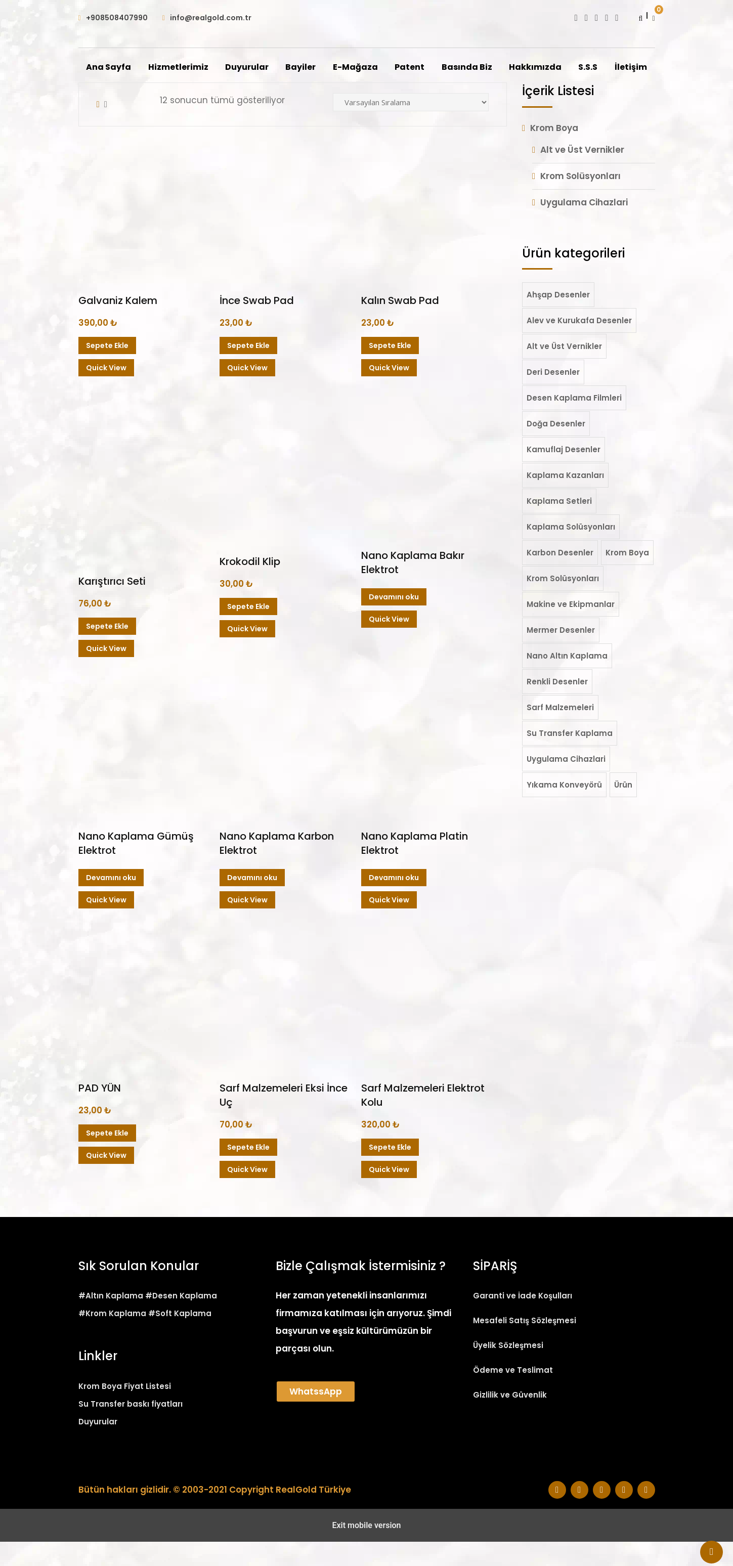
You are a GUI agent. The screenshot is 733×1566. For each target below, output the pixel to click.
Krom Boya (554, 152)
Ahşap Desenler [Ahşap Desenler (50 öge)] (558, 319)
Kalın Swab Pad (400, 325)
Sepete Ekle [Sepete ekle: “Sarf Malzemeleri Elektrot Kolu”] (390, 1171)
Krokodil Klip (250, 586)
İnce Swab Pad (257, 325)
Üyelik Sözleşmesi (508, 1369)
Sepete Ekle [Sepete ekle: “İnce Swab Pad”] (248, 370)
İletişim (367, 91)
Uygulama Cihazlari (584, 227)
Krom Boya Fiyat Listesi (124, 1410)
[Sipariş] (411, 126)
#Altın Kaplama (110, 1320)
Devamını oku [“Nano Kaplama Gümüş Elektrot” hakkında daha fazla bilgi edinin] (111, 902)
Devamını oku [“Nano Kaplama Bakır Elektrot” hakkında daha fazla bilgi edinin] (394, 621)
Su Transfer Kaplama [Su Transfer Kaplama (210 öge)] (570, 757)
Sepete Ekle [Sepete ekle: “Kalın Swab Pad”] (390, 370)
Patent (435, 67)
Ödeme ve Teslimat (513, 1394)
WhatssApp (315, 1416)
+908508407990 (117, 18)
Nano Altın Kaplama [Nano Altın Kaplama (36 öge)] (567, 680)
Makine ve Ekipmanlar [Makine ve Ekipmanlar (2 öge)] (571, 628)
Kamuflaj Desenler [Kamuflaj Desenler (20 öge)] (563, 473)
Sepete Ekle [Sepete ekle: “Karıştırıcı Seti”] (107, 650)
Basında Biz (492, 67)
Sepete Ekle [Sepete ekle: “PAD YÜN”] (107, 1157)
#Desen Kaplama (181, 1320)
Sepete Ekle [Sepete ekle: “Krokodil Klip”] (248, 631)
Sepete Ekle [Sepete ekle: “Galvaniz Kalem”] (107, 370)
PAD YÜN (99, 1112)
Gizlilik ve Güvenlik (510, 1419)
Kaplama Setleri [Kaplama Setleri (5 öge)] (559, 525)
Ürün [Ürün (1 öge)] (623, 809)
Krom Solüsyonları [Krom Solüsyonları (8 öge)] (563, 602)
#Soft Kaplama (179, 1337)
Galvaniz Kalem (117, 325)
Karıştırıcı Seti (112, 605)
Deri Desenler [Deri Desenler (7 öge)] (553, 396)
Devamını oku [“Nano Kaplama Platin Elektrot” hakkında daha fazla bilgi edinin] (394, 902)
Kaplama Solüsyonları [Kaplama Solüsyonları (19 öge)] (571, 551)
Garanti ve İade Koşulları (522, 1320)
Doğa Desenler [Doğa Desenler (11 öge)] (556, 448)
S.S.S (614, 67)
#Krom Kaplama (112, 1337)
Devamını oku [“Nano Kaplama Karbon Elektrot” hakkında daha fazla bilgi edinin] (252, 902)
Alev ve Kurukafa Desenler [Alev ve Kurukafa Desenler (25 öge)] (579, 344)
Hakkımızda (561, 67)
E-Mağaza (380, 67)
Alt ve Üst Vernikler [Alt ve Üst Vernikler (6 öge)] (564, 370)
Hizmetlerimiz (202, 67)
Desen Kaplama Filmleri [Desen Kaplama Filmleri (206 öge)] (574, 422)
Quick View (106, 392)
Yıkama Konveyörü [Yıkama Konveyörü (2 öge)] (564, 809)
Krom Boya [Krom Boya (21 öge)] (627, 577)
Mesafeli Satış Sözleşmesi (524, 1344)
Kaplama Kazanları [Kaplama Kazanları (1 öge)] (565, 499)
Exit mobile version (366, 1549)
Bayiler (325, 67)
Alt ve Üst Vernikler (582, 174)
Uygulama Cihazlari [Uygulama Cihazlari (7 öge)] (566, 783)
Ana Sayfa (132, 67)
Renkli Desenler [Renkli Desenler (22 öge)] (557, 706)
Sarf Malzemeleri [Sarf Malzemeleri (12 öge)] (560, 731)
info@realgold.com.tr (210, 18)
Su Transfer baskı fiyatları (130, 1428)
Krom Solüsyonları (580, 200)
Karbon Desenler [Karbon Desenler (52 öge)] (560, 577)
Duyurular (271, 67)
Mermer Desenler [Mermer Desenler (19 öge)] (561, 654)
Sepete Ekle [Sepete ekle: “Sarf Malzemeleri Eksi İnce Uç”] (248, 1171)
